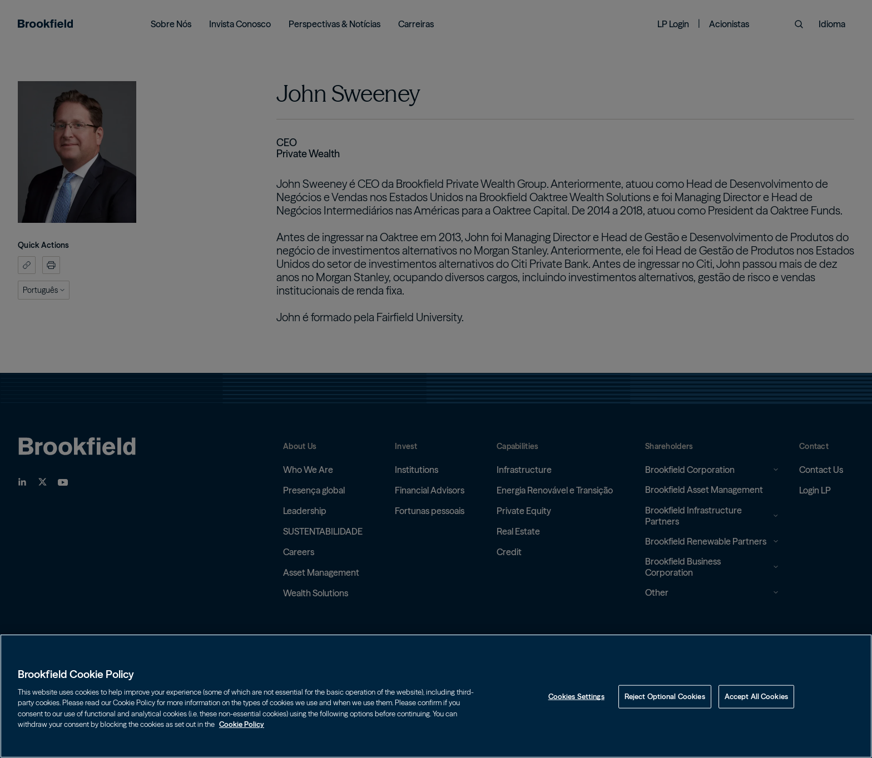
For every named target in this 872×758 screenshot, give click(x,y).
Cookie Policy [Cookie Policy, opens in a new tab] (241, 724)
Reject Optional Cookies (665, 696)
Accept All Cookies (756, 696)
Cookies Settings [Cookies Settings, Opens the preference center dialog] (576, 696)
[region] (436, 696)
